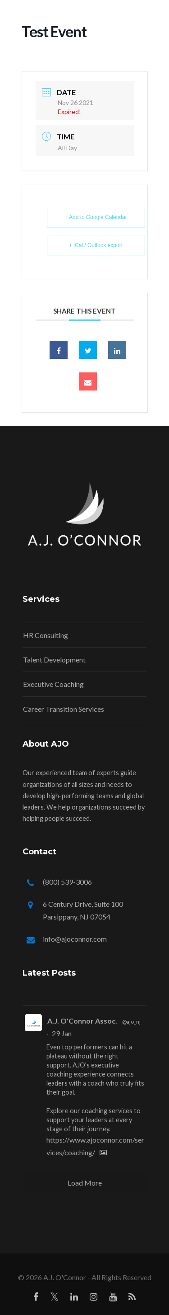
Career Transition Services (63, 709)
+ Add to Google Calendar (95, 217)
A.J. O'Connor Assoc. (82, 1020)
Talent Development (54, 659)
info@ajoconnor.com (75, 938)
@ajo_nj (131, 1021)
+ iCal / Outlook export (96, 245)
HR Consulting (45, 635)
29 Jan (62, 1033)
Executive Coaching (53, 684)
